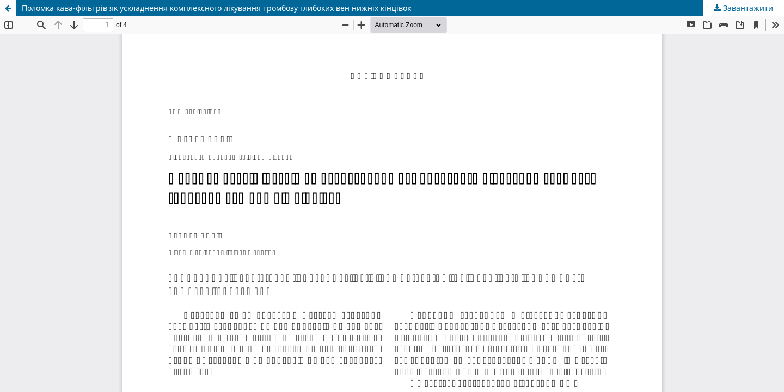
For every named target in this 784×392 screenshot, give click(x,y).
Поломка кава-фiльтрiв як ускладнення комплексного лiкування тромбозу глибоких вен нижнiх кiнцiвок (216, 8)
